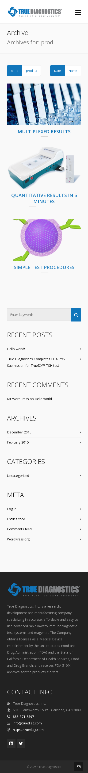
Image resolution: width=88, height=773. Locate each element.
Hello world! (16, 349)
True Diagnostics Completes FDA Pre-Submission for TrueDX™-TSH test (36, 362)
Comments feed (19, 529)
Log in (11, 509)
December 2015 (19, 432)
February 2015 (18, 442)
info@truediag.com (27, 723)
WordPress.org (18, 539)
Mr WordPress (18, 399)
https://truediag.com (28, 729)
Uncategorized (18, 475)
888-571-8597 (23, 716)
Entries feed (16, 519)
